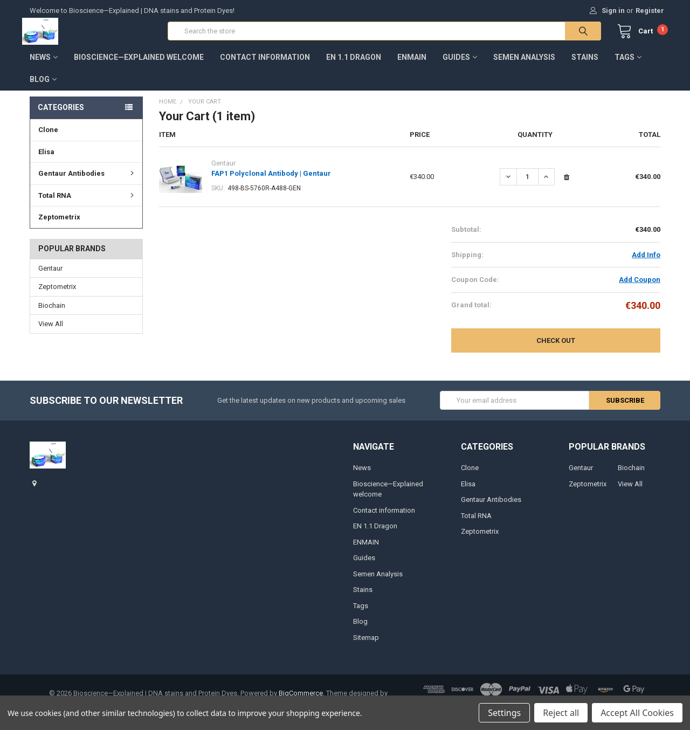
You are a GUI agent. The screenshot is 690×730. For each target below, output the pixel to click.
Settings (504, 713)
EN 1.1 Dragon (353, 64)
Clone (48, 137)
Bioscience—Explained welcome (139, 64)
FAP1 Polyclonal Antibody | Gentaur (271, 181)
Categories (61, 114)
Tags (628, 64)
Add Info (646, 262)
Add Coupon (639, 287)
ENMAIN (411, 64)
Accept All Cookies (637, 713)
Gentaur (50, 276)
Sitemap (366, 645)
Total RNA (87, 202)
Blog (43, 86)
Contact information (265, 64)
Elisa (46, 159)
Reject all (561, 713)
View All (50, 331)
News (44, 64)
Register (650, 10)
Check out (555, 348)
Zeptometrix (59, 224)
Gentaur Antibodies (87, 180)
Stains (584, 64)
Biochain (51, 313)
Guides (460, 64)
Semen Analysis (524, 64)
